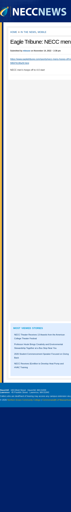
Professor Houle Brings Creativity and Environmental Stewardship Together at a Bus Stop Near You (38, 346)
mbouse (26, 51)
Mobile (42, 32)
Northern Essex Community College (24, 400)
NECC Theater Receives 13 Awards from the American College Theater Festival (39, 337)
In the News (28, 32)
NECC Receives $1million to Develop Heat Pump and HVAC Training (39, 365)
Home (13, 32)
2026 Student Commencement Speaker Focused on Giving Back (41, 356)
